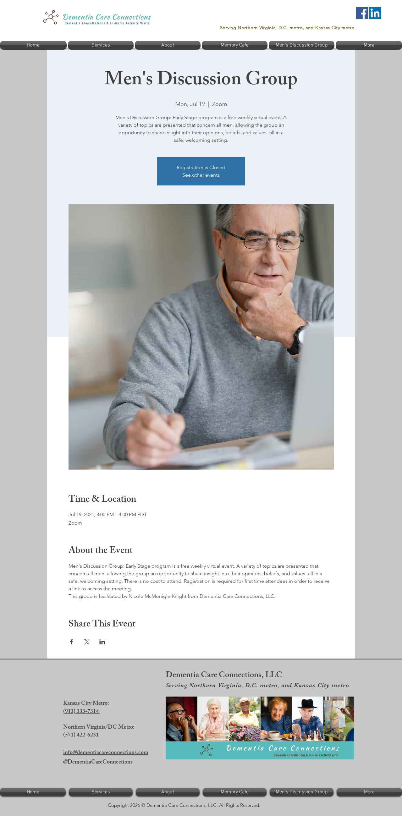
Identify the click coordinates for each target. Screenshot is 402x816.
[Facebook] (362, 13)
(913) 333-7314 (81, 712)
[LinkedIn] (375, 13)
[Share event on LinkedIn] (102, 641)
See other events (201, 175)
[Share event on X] (87, 641)
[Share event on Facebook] (71, 641)
